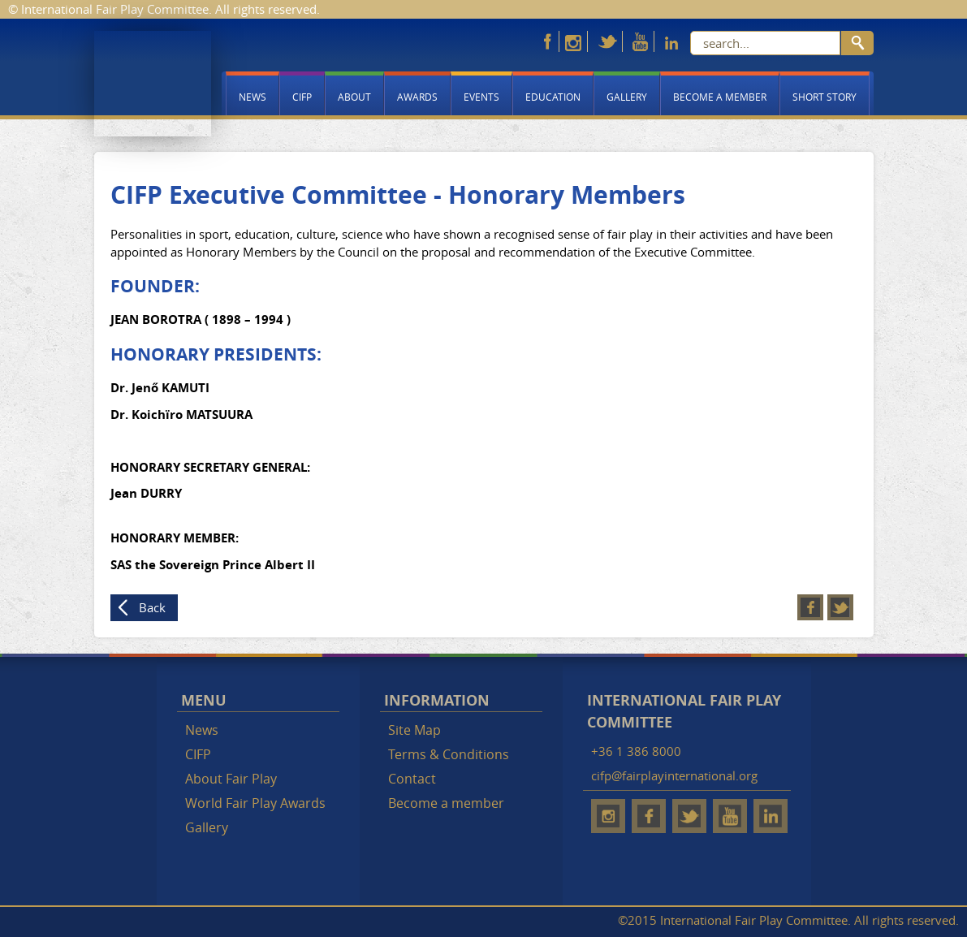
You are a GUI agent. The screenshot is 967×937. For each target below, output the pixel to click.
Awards (417, 96)
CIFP (302, 96)
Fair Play (152, 83)
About (354, 96)
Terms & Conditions (448, 754)
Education (553, 96)
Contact (412, 779)
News (252, 96)
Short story (824, 96)
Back (152, 607)
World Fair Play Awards (255, 803)
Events (481, 96)
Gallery (627, 96)
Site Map (414, 730)
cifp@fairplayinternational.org (674, 775)
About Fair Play (231, 779)
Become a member (719, 96)
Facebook (810, 607)
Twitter (840, 607)
